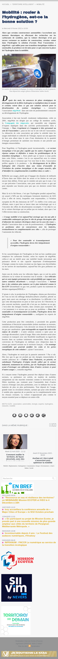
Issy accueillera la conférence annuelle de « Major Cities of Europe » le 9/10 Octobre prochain (28, 510)
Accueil (5, 4)
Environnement (45, 466)
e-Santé (52, 466)
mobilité (12, 406)
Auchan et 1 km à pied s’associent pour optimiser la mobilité (43, 460)
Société (31, 468)
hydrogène (49, 404)
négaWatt (16, 111)
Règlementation (13, 466)
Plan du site (22, 646)
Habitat (26, 468)
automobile (27, 404)
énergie (34, 404)
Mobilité (40, 4)
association (17, 404)
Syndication (35, 646)
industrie (5, 406)
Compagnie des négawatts (17, 123)
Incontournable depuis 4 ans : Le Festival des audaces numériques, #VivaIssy (27, 534)
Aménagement (22, 466)
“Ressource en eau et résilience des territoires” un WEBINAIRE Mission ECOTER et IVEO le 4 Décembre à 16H (28, 500)
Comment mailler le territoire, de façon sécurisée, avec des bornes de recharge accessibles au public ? (15, 456)
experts (41, 404)
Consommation (31, 466)
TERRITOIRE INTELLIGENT (23, 4)
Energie (38, 466)
